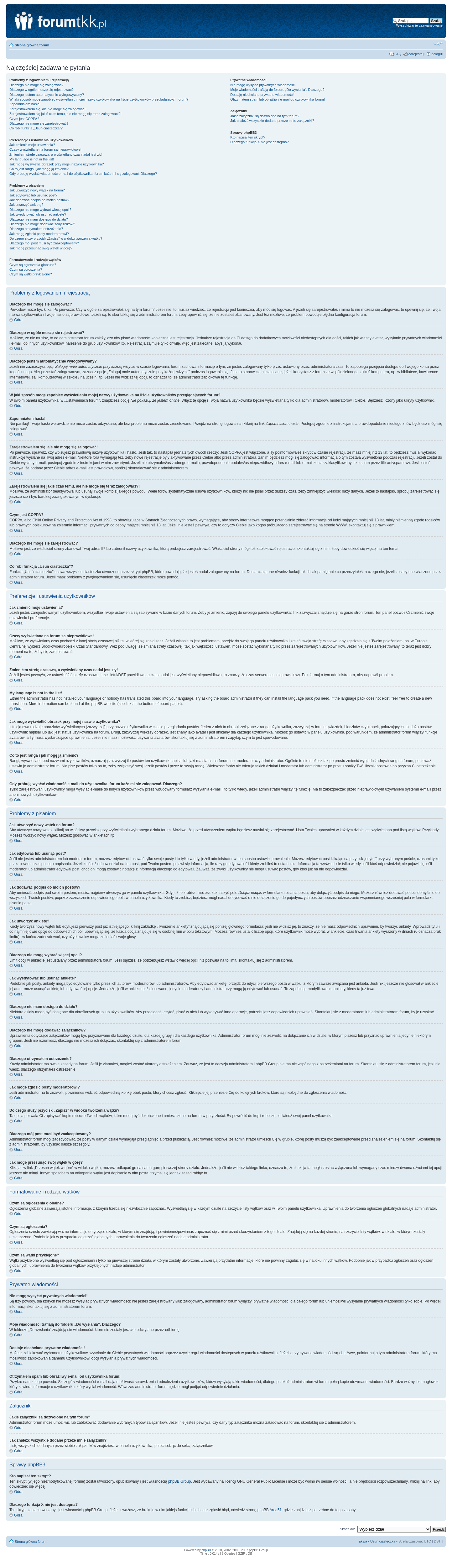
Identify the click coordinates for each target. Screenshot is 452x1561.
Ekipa (362, 1541)
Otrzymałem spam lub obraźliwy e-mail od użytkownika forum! (277, 99)
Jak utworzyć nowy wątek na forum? (37, 190)
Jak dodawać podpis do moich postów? (39, 200)
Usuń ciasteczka (382, 1541)
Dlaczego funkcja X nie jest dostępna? (259, 142)
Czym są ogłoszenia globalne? (32, 265)
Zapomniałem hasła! (24, 104)
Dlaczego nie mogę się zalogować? (36, 85)
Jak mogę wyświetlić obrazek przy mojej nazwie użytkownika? (56, 164)
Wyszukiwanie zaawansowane (419, 25)
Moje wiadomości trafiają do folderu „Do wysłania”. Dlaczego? (277, 89)
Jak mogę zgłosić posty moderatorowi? (39, 234)
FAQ (397, 54)
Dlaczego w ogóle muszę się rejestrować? (41, 89)
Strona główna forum (32, 45)
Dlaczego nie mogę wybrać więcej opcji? (40, 209)
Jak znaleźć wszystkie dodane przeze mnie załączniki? (272, 121)
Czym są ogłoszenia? (25, 269)
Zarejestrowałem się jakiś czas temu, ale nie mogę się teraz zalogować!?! (65, 114)
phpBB (206, 1550)
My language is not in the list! (31, 159)
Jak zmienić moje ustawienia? (32, 145)
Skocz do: (347, 1529)
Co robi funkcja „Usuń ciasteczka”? (36, 128)
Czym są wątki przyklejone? (30, 274)
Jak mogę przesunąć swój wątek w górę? (40, 248)
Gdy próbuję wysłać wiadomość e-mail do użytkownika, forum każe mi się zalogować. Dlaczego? (83, 173)
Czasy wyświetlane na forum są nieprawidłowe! (45, 149)
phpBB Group (179, 1481)
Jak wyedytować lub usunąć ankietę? (37, 214)
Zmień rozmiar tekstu (438, 44)
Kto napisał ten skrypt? (247, 137)
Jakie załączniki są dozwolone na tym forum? (264, 116)
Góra (18, 320)
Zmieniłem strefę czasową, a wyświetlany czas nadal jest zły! (55, 154)
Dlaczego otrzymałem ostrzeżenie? (36, 229)
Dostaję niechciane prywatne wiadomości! (262, 95)
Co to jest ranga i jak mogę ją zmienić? (39, 169)
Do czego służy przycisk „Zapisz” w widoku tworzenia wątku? (55, 238)
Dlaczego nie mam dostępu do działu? (38, 219)
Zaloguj (437, 54)
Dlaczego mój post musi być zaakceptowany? (44, 243)
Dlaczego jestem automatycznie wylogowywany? (46, 95)
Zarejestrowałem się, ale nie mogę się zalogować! (47, 109)
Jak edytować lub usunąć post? (33, 195)
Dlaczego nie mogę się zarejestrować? (38, 123)
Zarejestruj (416, 54)
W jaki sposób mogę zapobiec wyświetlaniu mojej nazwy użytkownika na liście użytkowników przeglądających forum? (98, 99)
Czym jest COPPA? (24, 119)
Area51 (275, 1510)
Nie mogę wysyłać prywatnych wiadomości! (263, 85)
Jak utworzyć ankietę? (26, 204)
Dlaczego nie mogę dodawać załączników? (42, 224)
